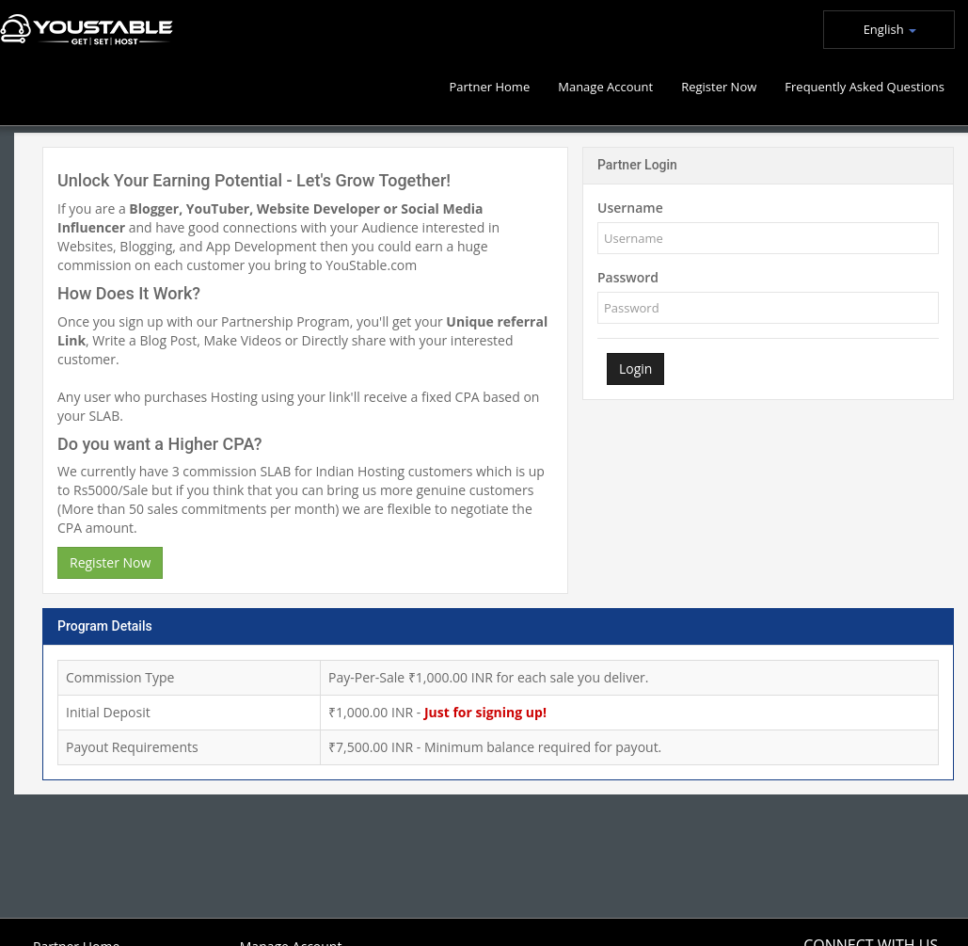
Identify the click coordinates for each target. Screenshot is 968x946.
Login (635, 368)
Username (630, 207)
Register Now (110, 562)
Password (628, 277)
